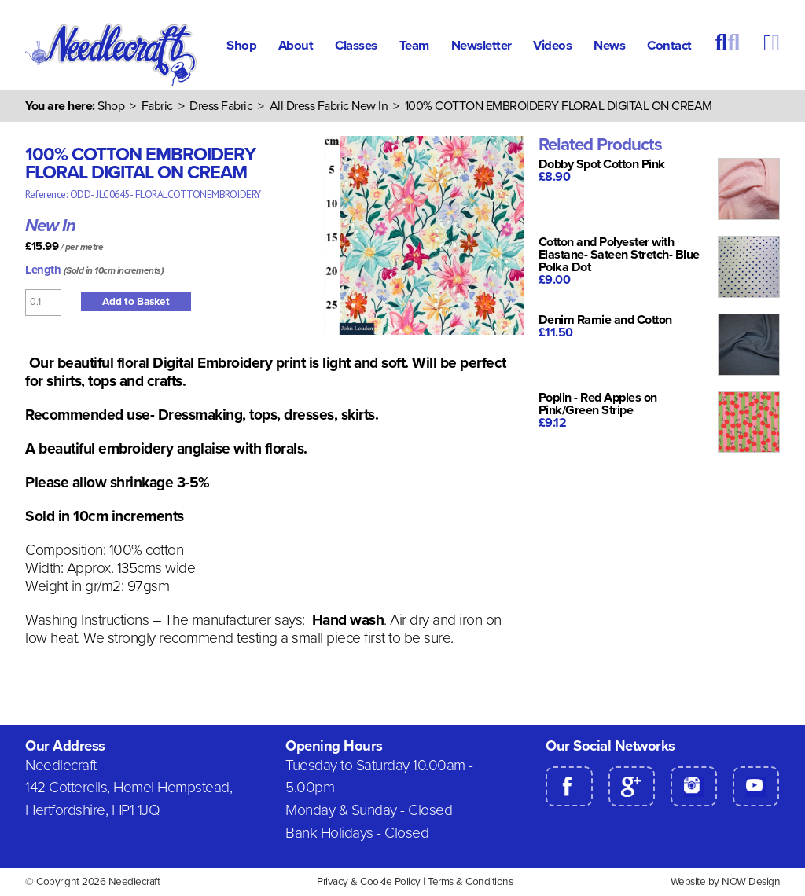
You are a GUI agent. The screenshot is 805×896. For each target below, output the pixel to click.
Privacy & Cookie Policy (369, 882)
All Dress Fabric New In (329, 106)
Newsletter (481, 45)
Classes (356, 45)
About (296, 45)
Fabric (157, 106)
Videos (552, 45)
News (609, 45)
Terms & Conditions (470, 882)
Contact (669, 45)
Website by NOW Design (726, 882)
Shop (241, 45)
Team (414, 45)
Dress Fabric (220, 106)
